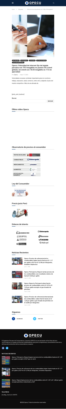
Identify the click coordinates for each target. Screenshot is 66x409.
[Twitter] (43, 318)
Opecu (16, 74)
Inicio (13, 9)
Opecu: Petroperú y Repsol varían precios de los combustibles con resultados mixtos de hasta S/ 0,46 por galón (39, 274)
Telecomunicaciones (18, 62)
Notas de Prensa (41, 60)
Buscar (14, 98)
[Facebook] (22, 318)
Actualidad (16, 60)
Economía (32, 60)
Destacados (24, 60)
